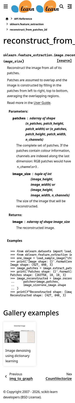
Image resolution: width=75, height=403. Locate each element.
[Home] (7, 19)
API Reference (23, 19)
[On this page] (69, 6)
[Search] (61, 6)
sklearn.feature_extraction (27, 24)
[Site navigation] (5, 6)
